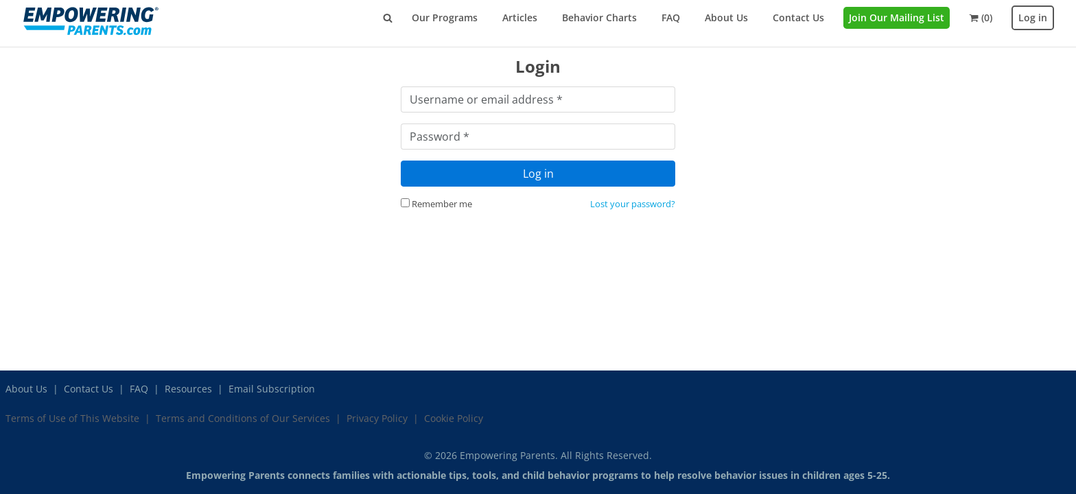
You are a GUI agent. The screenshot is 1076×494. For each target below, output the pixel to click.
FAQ (671, 17)
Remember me (436, 204)
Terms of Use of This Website (72, 418)
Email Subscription (272, 388)
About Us (726, 17)
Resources (188, 388)
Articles (519, 17)
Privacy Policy (377, 418)
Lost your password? (632, 204)
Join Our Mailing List (896, 17)
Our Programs (445, 17)
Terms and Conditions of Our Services (243, 418)
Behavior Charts (599, 17)
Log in (1032, 17)
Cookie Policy (453, 418)
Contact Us (798, 17)
